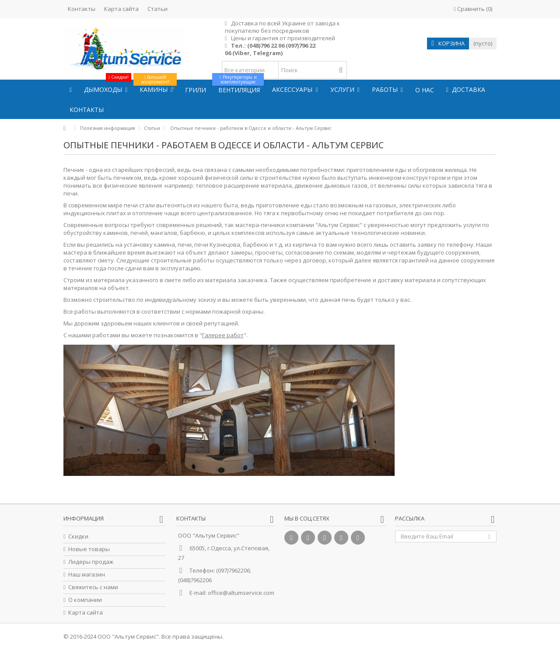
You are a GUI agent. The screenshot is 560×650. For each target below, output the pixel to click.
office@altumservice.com (241, 593)
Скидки (78, 536)
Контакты (81, 9)
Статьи (157, 9)
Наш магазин (86, 574)
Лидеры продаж (90, 562)
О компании (85, 600)
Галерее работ (223, 335)
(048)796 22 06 (265, 45)
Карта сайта (121, 9)
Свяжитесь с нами (93, 587)
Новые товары (89, 549)
